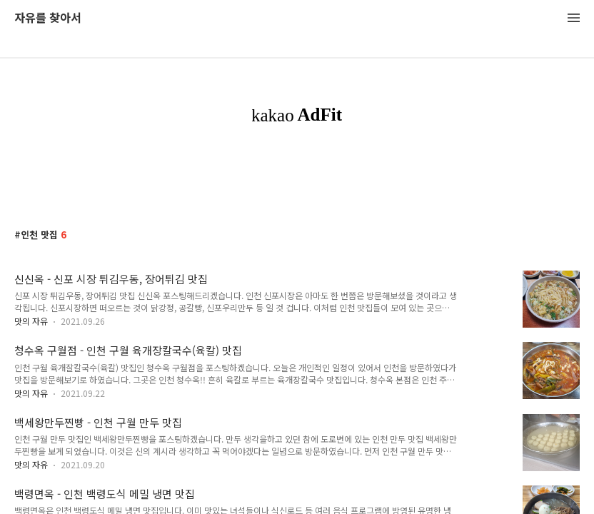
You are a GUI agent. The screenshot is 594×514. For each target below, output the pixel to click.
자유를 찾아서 (47, 18)
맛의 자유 (31, 321)
